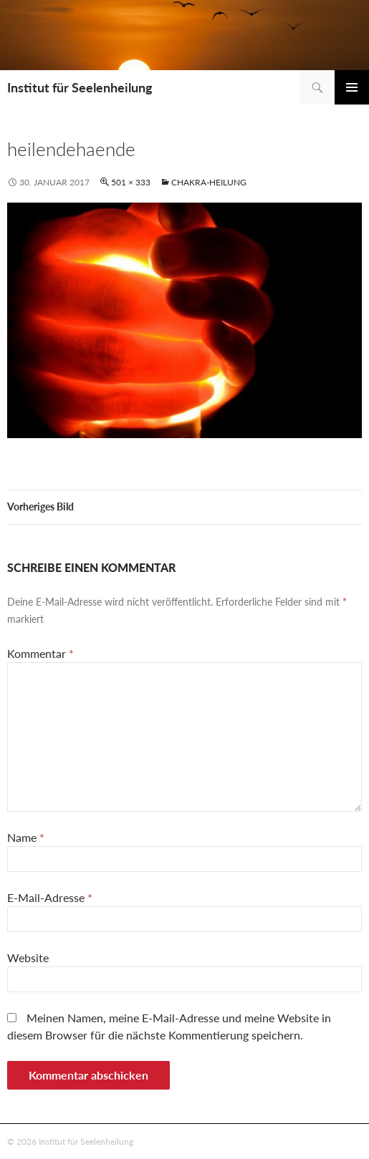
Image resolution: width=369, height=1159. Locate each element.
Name (25, 837)
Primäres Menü (352, 87)
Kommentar (40, 653)
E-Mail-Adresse (49, 897)
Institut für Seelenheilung (80, 87)
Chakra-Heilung (208, 182)
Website (28, 957)
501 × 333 (130, 182)
